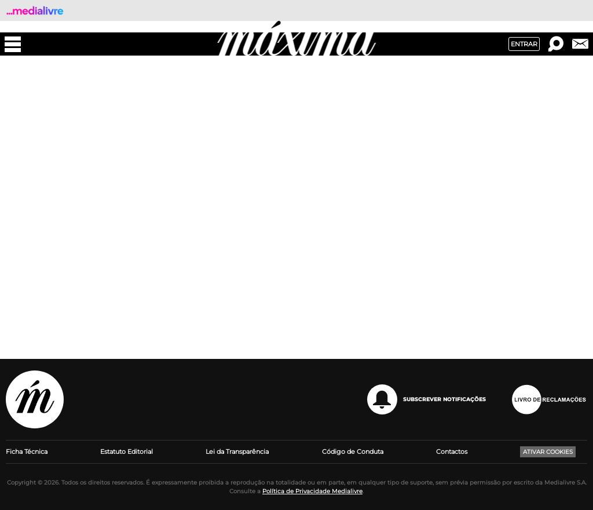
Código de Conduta (352, 451)
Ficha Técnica (26, 451)
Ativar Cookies (548, 452)
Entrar (524, 44)
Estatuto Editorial (126, 451)
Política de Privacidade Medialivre (312, 491)
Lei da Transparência (237, 451)
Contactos (451, 451)
